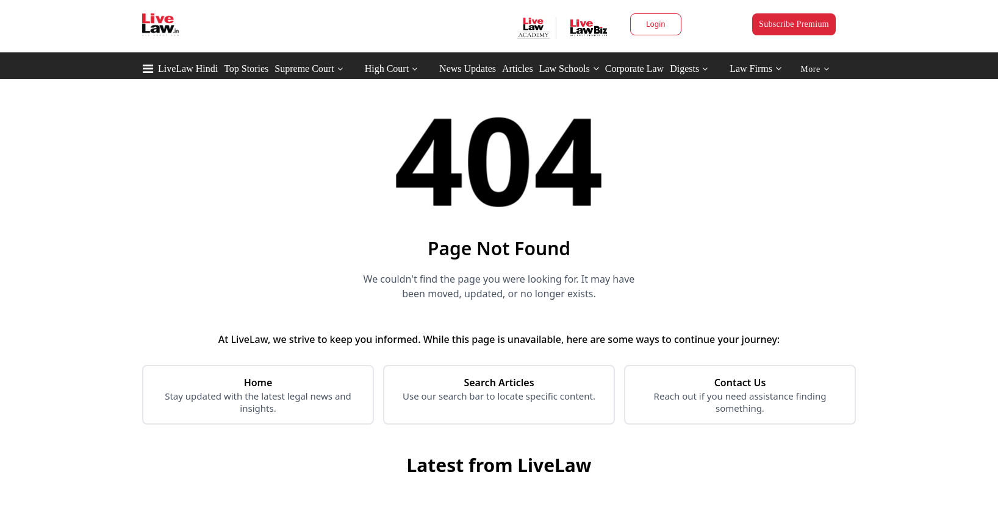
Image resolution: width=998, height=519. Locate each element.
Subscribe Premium (794, 24)
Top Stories (246, 68)
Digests (684, 68)
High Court (387, 68)
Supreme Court (304, 68)
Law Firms (755, 68)
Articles (517, 68)
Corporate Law (634, 68)
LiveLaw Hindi (188, 68)
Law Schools (569, 68)
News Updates (467, 68)
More (814, 69)
